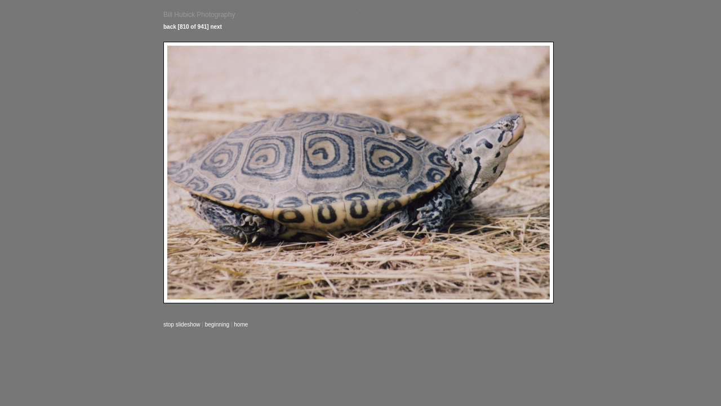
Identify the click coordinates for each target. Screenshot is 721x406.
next (216, 27)
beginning (217, 324)
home (241, 324)
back (169, 27)
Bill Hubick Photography (199, 15)
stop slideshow (182, 324)
